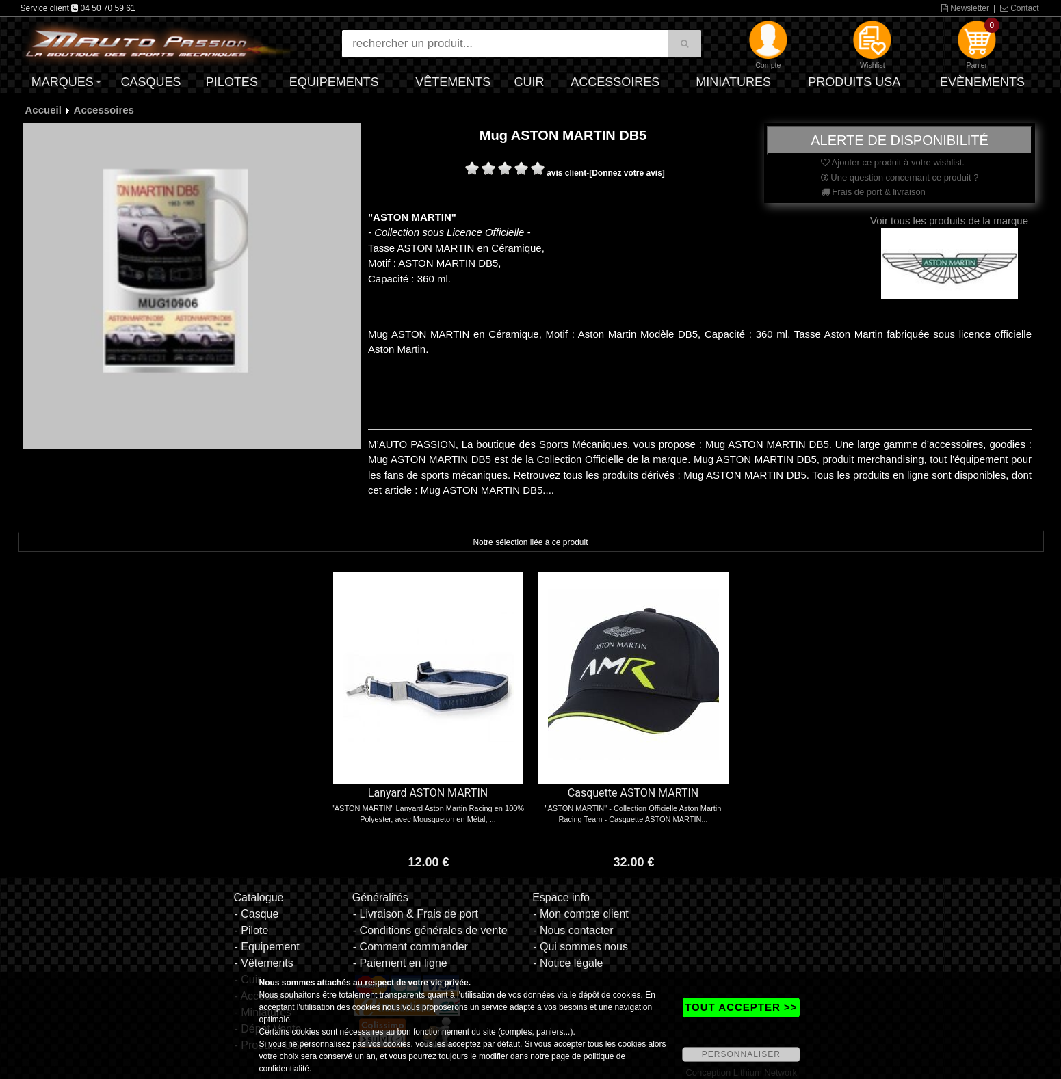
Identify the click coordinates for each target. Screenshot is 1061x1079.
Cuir (529, 82)
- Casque (256, 914)
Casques (150, 82)
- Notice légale (568, 963)
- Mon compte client (581, 914)
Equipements (334, 82)
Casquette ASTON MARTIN (633, 792)
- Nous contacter (573, 930)
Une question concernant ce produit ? (900, 177)
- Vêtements (263, 963)
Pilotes (232, 82)
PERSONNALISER (741, 1054)
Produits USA (854, 82)
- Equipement (266, 947)
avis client (566, 173)
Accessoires (615, 82)
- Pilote (251, 930)
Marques (62, 82)
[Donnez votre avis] (627, 173)
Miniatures (733, 82)
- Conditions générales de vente (430, 930)
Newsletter (965, 8)
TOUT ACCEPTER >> (741, 1007)
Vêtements (452, 82)
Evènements (982, 82)
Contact (1019, 8)
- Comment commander (410, 947)
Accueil (43, 110)
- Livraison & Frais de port (415, 914)
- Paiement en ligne (400, 963)
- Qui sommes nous (580, 947)
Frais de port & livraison (873, 192)
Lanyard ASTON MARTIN (428, 792)
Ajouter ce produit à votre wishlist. (893, 162)
